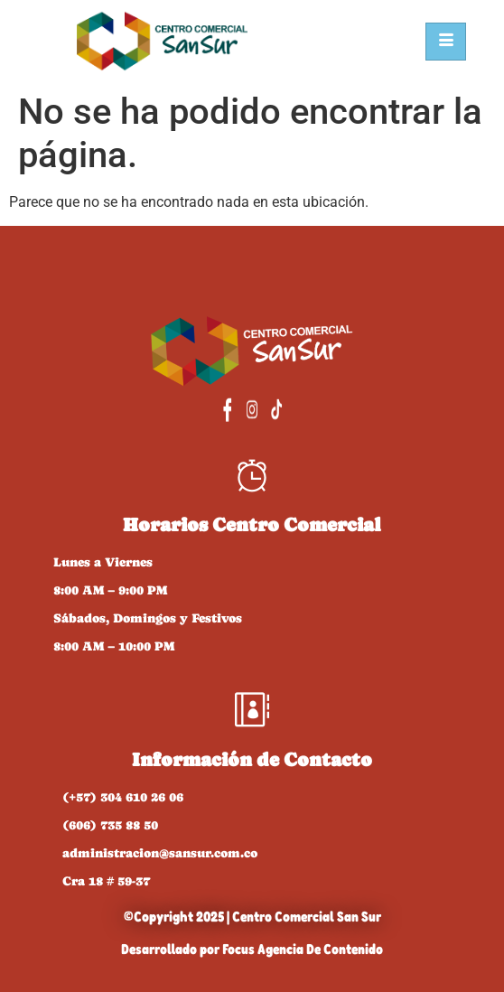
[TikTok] (292, 409)
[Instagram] (251, 409)
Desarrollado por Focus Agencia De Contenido (252, 949)
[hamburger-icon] (445, 42)
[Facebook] (211, 409)
